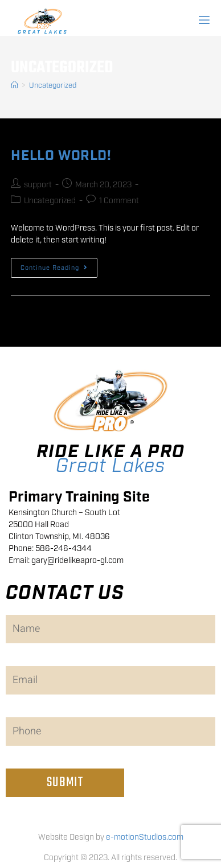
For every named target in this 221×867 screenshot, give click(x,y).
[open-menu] (203, 20)
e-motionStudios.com (144, 837)
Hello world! (61, 156)
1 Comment (119, 201)
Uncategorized (52, 86)
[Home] (14, 86)
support (38, 185)
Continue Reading (59, 265)
